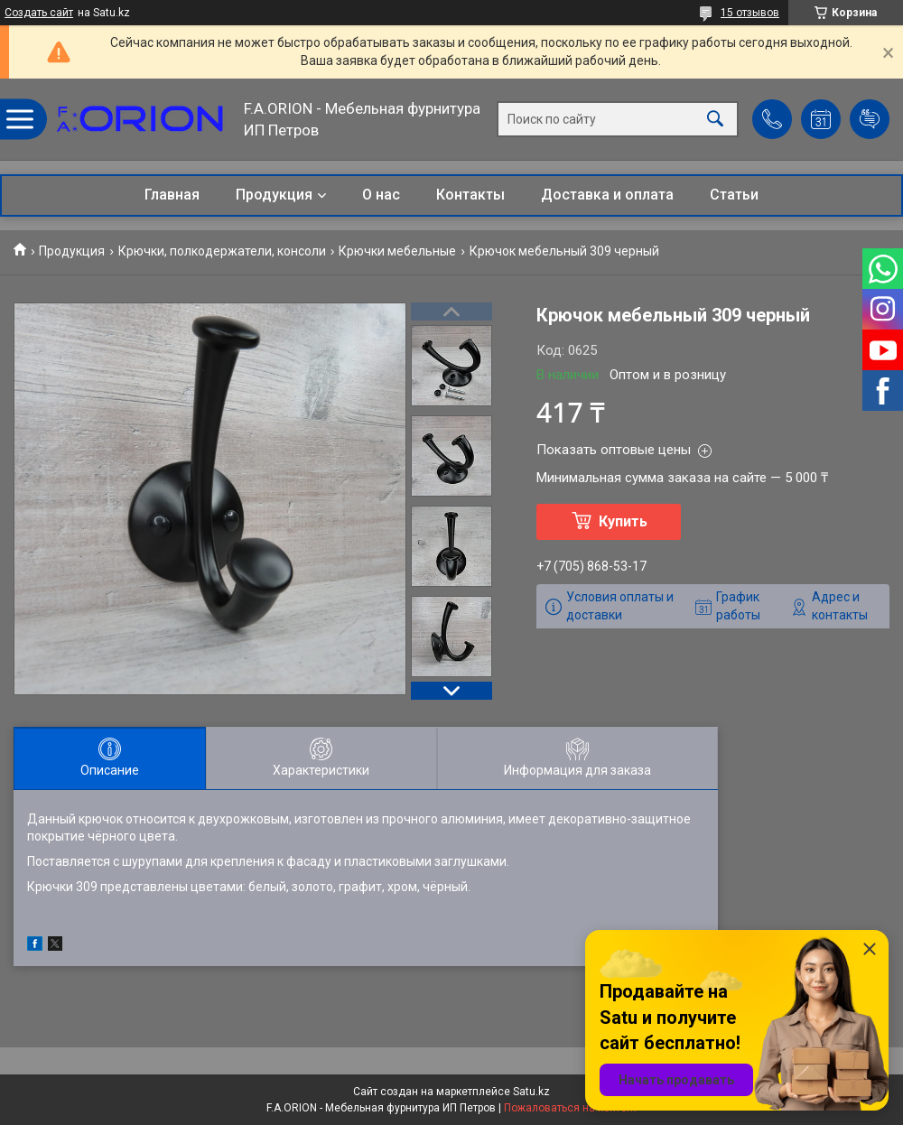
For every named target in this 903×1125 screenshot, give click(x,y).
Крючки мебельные (397, 251)
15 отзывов (750, 12)
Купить (623, 521)
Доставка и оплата (607, 194)
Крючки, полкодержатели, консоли (222, 251)
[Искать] (715, 119)
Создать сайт (39, 12)
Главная (172, 194)
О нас (381, 194)
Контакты (470, 194)
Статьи (734, 194)
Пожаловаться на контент (571, 1108)
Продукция (274, 194)
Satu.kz (531, 1091)
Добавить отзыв (869, 119)
